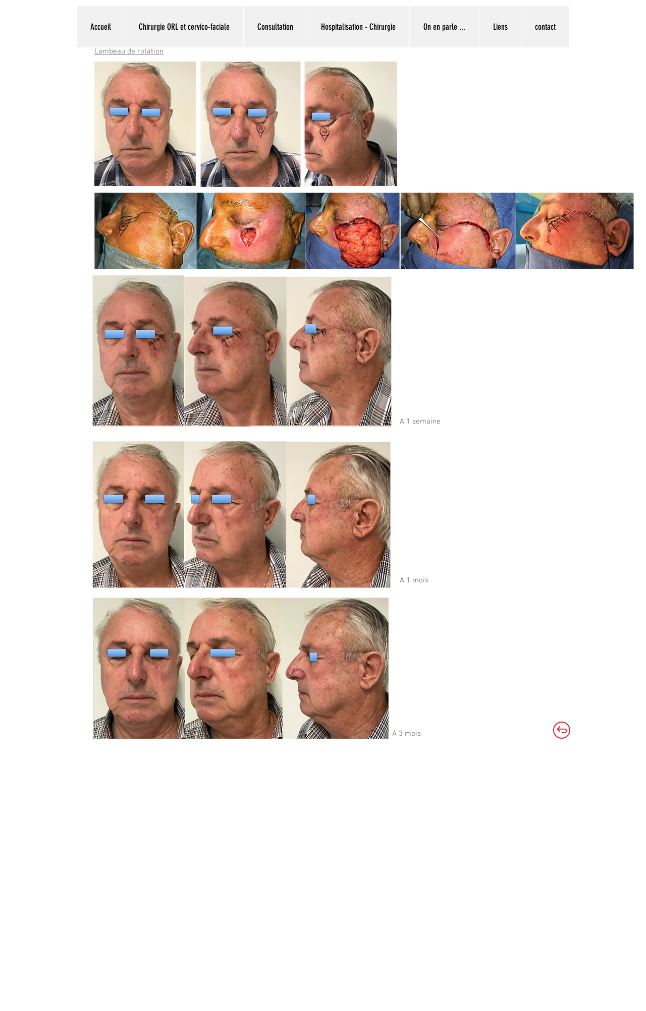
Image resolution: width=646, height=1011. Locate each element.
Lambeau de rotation (129, 51)
